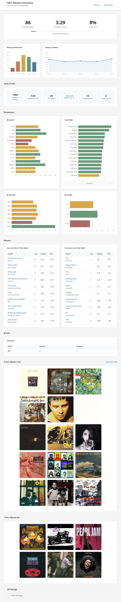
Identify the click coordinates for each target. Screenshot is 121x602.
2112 (67, 272)
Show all (89, 183)
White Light (12, 272)
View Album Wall (111, 362)
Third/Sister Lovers (15, 258)
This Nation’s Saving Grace (17, 279)
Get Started (108, 5)
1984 (67, 320)
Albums (97, 5)
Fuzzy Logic (12, 285)
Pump (68, 285)
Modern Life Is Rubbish (16, 299)
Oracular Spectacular (73, 306)
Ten (67, 258)
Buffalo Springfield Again (17, 313)
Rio (67, 313)
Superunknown (71, 299)
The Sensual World (15, 306)
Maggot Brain (71, 265)
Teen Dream (12, 320)
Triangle (69, 292)
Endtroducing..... (72, 279)
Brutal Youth (12, 265)
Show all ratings (17, 595)
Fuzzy (10, 292)
